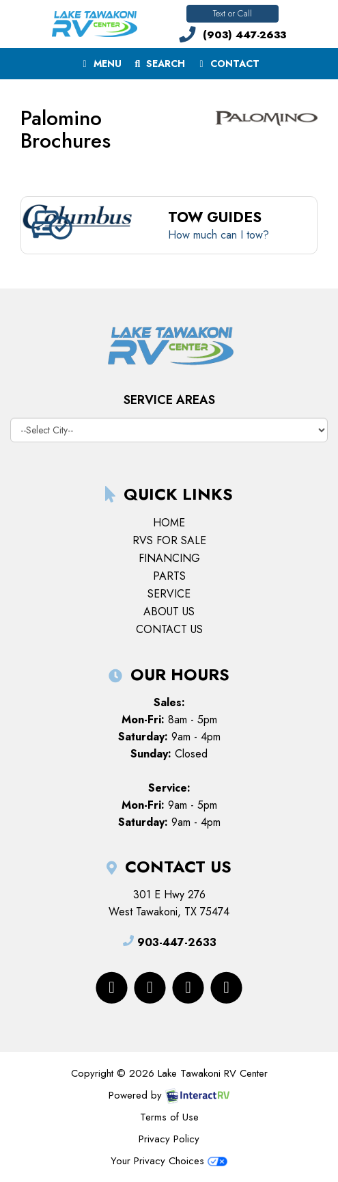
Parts (169, 576)
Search (158, 66)
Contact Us (169, 629)
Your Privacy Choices (169, 1160)
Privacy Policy (169, 1138)
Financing (169, 558)
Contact (227, 66)
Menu (102, 66)
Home (169, 522)
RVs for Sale (169, 540)
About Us (169, 611)
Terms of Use (169, 1117)
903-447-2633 (169, 942)
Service (169, 594)
